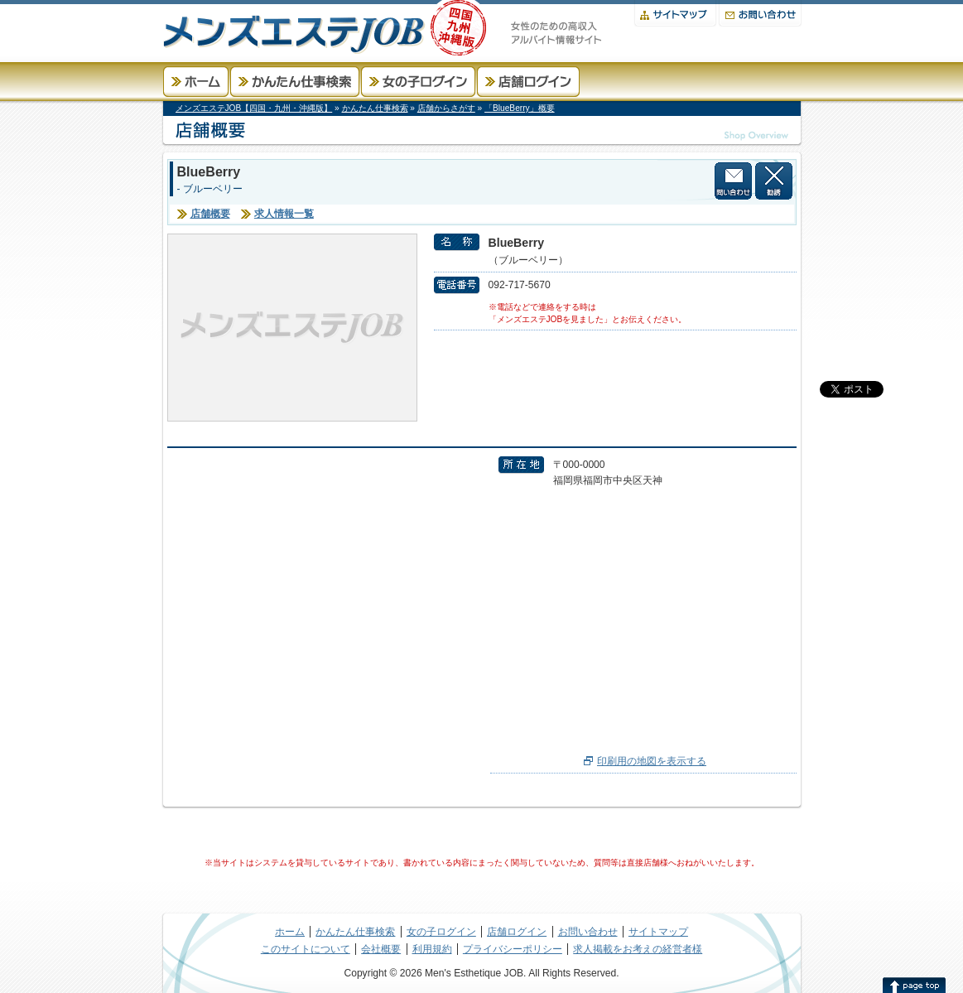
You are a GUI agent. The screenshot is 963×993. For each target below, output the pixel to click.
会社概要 (381, 949)
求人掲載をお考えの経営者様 (637, 949)
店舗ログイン (528, 81)
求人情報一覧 (284, 213)
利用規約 (432, 949)
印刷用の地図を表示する (651, 761)
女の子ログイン (418, 81)
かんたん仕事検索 (294, 81)
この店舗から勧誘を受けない (773, 181)
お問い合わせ (760, 13)
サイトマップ (675, 13)
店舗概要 (210, 213)
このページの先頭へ (914, 984)
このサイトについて (305, 949)
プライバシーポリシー (512, 949)
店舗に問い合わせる (733, 181)
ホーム (196, 81)
